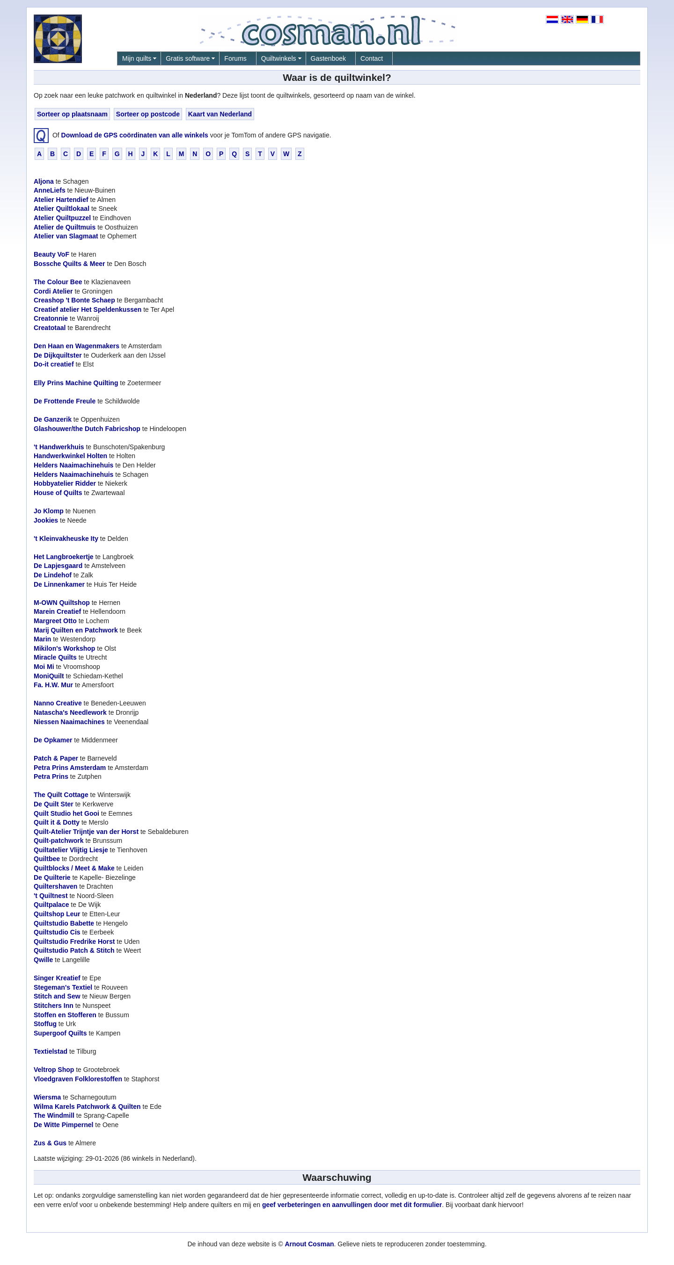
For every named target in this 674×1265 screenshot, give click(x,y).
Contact (371, 58)
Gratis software (188, 58)
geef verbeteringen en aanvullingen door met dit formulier (352, 1204)
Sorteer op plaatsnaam (72, 114)
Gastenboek (328, 58)
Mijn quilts (136, 58)
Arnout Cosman (309, 1244)
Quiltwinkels (278, 58)
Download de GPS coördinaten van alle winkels (134, 134)
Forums (235, 58)
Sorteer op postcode (148, 114)
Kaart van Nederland (220, 114)
